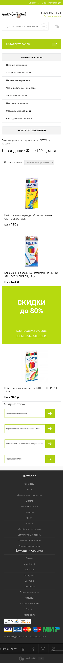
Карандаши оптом (14, 459)
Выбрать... (34, 2)
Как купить (29, 575)
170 (12, 224)
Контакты (29, 569)
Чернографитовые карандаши (21, 88)
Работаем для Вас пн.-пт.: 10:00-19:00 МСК (25, 636)
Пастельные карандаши (18, 80)
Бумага (29, 501)
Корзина (31, 658)
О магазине (29, 564)
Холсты (29, 523)
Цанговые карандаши (17, 103)
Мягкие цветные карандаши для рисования (25, 444)
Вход (44, 2)
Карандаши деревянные (16, 413)
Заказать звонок (52, 16)
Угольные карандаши (16, 95)
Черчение (29, 512)
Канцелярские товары (29, 540)
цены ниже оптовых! (31, 336)
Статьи (29, 609)
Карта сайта (29, 615)
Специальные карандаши (18, 111)
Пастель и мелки (29, 506)
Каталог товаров (31, 44)
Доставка (29, 581)
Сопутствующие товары (29, 535)
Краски (29, 518)
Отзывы (29, 598)
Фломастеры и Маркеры (29, 495)
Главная (29, 558)
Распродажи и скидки (29, 546)
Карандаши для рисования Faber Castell (23, 429)
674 (12, 282)
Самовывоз (29, 586)
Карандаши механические (19, 118)
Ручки (29, 489)
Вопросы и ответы (29, 603)
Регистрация (54, 2)
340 (12, 397)
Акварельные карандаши (18, 72)
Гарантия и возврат (29, 592)
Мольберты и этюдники (29, 529)
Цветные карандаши (16, 65)
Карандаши (29, 484)
